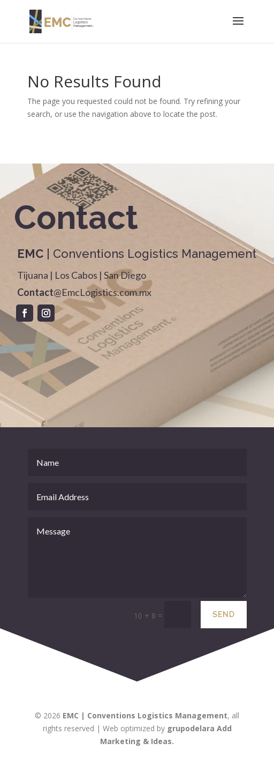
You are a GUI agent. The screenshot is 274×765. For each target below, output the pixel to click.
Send (223, 624)
